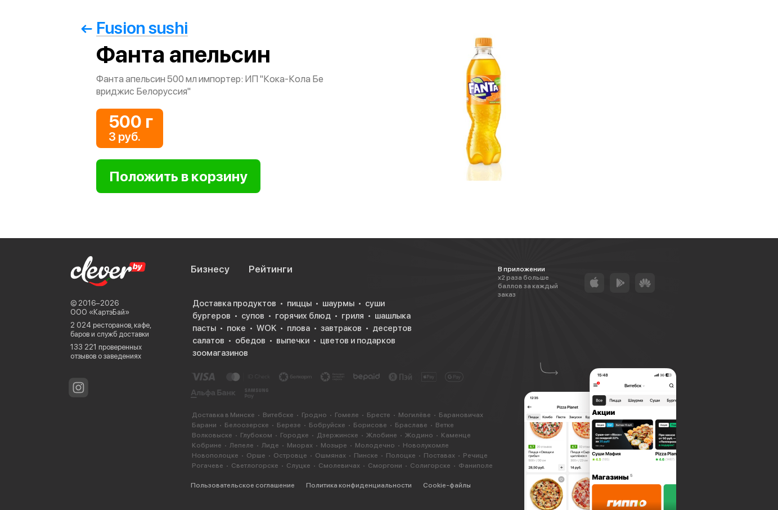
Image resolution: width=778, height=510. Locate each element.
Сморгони (385, 465)
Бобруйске (327, 425)
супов (252, 316)
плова (298, 328)
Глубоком (256, 435)
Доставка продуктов (234, 303)
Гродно (314, 415)
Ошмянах (330, 455)
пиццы (299, 303)
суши (375, 303)
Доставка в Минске (223, 415)
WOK (266, 328)
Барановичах (461, 415)
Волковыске (212, 435)
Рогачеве (207, 465)
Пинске (366, 455)
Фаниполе (475, 465)
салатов (208, 340)
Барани (204, 425)
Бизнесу (210, 269)
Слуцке (298, 465)
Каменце (456, 435)
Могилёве (414, 415)
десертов (392, 328)
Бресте (378, 415)
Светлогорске (254, 465)
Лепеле (242, 445)
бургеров (211, 316)
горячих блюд (303, 316)
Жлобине (381, 435)
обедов (250, 340)
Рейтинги (271, 269)
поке (236, 328)
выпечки (292, 340)
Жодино (419, 435)
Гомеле (347, 415)
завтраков (341, 328)
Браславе (411, 425)
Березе (289, 425)
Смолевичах (339, 465)
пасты (204, 328)
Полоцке (401, 455)
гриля (352, 316)
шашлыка (393, 316)
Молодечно (375, 445)
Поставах (439, 455)
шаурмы (338, 303)
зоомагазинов (220, 353)
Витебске (278, 415)
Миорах (300, 445)
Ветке (444, 425)
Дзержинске (337, 435)
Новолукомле (426, 445)
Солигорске (430, 465)
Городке (294, 435)
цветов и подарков (357, 340)
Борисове (370, 425)
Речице (475, 455)
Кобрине (207, 445)
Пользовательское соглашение (243, 485)
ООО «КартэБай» (99, 312)
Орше (256, 455)
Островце (290, 455)
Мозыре (334, 445)
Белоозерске (246, 425)
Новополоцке (215, 455)
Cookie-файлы (447, 485)
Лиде (270, 445)
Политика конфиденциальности (359, 485)
